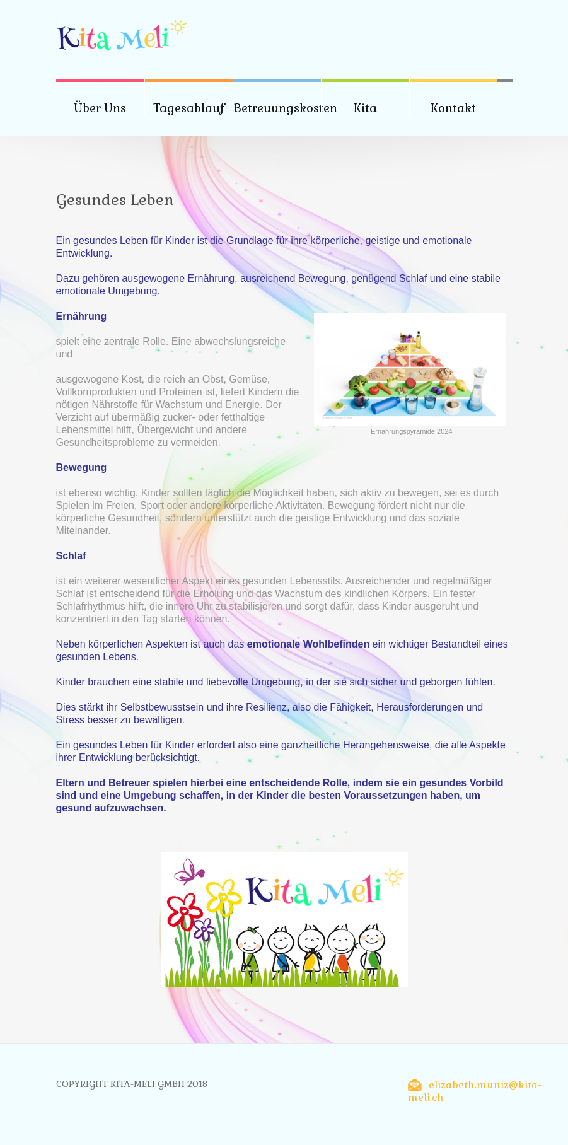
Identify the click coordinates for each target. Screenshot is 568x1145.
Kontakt (453, 108)
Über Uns (100, 108)
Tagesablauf (188, 108)
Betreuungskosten (285, 108)
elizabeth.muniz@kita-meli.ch (475, 1091)
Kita (365, 108)
